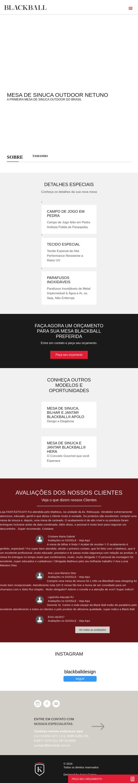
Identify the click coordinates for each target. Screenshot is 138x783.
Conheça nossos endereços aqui (58, 731)
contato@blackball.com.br (52, 745)
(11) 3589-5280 (71, 736)
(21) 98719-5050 (64, 740)
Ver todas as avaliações (92, 629)
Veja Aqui (84, 540)
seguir (79, 679)
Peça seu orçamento (69, 354)
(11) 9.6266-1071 (46, 736)
